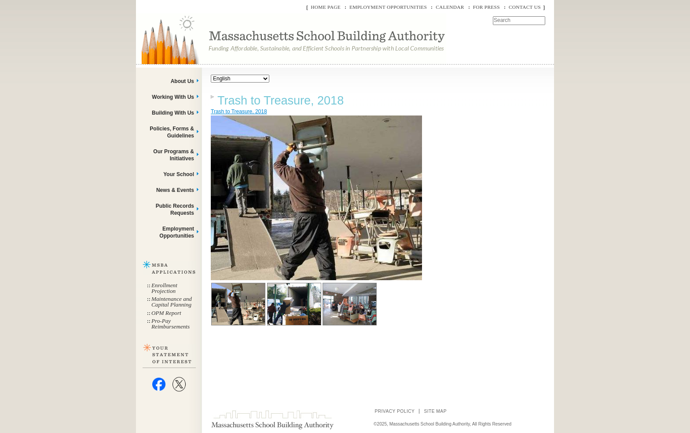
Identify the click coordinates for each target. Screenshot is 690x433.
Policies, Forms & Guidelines (172, 132)
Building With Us (173, 113)
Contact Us (525, 7)
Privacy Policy (394, 411)
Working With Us (173, 97)
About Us (182, 81)
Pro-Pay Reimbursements (170, 323)
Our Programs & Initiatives (173, 155)
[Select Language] (240, 79)
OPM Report (166, 313)
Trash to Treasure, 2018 (280, 100)
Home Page (326, 7)
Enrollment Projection (164, 288)
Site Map (435, 411)
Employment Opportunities (388, 7)
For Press (486, 7)
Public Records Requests (175, 209)
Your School (178, 174)
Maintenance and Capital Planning (171, 301)
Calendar (450, 7)
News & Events (175, 190)
